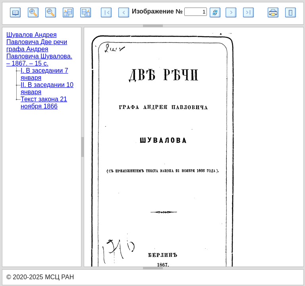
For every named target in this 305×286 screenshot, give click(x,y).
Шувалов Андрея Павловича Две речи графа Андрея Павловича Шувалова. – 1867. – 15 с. (39, 49)
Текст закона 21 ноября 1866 (44, 103)
